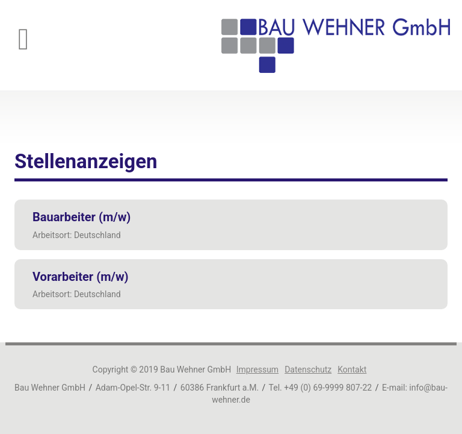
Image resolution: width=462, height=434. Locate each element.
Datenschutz (308, 369)
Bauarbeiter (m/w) (81, 217)
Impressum (257, 369)
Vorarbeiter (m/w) (80, 276)
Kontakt (351, 369)
